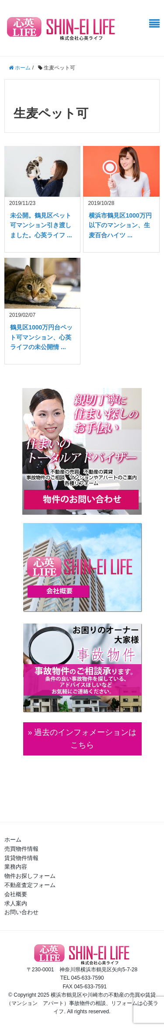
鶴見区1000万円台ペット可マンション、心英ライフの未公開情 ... (41, 337)
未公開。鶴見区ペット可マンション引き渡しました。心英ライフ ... (41, 225)
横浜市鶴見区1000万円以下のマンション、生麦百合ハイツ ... (120, 225)
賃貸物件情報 (21, 858)
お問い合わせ (21, 912)
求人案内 (15, 903)
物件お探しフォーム (30, 876)
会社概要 (15, 894)
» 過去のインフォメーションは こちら (82, 738)
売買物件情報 (21, 848)
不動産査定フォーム (30, 885)
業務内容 (15, 866)
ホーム (12, 839)
